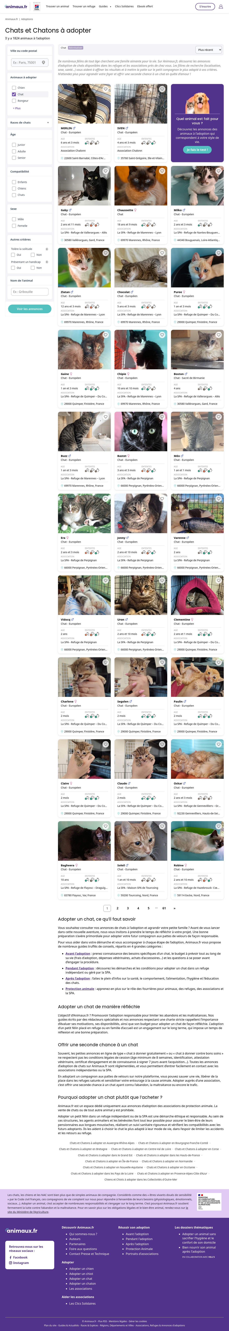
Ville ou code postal (23, 51)
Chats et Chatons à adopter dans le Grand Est (105, 1155)
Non (39, 255)
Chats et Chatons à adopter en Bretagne (83, 1149)
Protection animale (80, 989)
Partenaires (77, 1244)
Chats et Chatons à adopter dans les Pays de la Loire (102, 1173)
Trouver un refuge (84, 6)
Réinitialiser (75, 47)
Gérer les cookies (138, 1321)
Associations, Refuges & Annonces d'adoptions (160, 1325)
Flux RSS (102, 1321)
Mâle (21, 219)
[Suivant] (174, 908)
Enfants (22, 182)
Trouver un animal (57, 6)
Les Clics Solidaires (82, 1303)
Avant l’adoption (78, 953)
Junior (21, 145)
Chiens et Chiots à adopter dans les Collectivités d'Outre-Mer (141, 1179)
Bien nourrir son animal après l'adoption (199, 1252)
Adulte (22, 151)
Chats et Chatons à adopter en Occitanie (171, 1167)
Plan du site (50, 1325)
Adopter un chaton (82, 1283)
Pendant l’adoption (80, 968)
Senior (22, 158)
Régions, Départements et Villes (117, 1325)
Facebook (18, 1257)
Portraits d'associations (142, 1254)
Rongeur (23, 100)
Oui (19, 255)
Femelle (22, 226)
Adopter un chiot (81, 1274)
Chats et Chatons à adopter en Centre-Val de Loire (141, 1149)
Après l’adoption (78, 978)
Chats (21, 195)
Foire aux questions (83, 1249)
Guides (103, 6)
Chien (21, 87)
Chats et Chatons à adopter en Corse (197, 1149)
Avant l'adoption (137, 1234)
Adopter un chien (81, 1269)
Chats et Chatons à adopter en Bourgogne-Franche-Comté (173, 1143)
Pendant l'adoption (139, 1239)
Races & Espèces (89, 1325)
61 (164, 908)
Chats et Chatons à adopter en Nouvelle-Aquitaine (113, 1167)
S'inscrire (205, 6)
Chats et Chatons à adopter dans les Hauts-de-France (168, 1155)
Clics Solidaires (124, 6)
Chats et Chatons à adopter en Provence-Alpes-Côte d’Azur (172, 1173)
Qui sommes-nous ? (83, 1234)
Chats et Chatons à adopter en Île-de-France (111, 1161)
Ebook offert (145, 6)
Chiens (22, 188)
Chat (20, 94)
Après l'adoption (137, 1244)
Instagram (19, 1263)
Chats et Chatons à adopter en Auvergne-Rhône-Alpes (102, 1143)
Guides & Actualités (68, 1325)
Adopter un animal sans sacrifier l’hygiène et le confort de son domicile (199, 1238)
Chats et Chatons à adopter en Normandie (167, 1161)
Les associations (80, 1289)
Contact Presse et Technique (89, 1254)
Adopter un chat (80, 1279)
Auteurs (74, 1239)
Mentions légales (118, 1321)
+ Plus (17, 108)
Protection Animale (139, 1249)
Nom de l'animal (21, 280)
